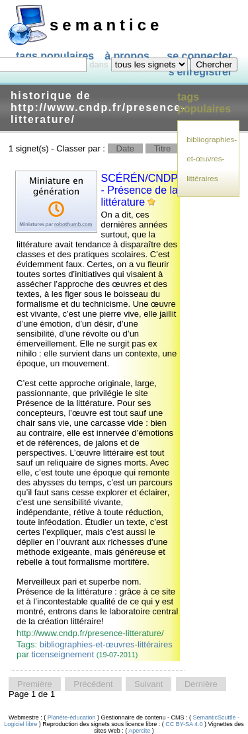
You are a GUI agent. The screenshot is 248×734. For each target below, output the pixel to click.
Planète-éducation (71, 717)
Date (125, 148)
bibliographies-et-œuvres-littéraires (106, 644)
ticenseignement (63, 654)
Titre (162, 148)
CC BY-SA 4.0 (184, 724)
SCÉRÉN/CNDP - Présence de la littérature (140, 190)
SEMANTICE (106, 25)
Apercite (139, 730)
